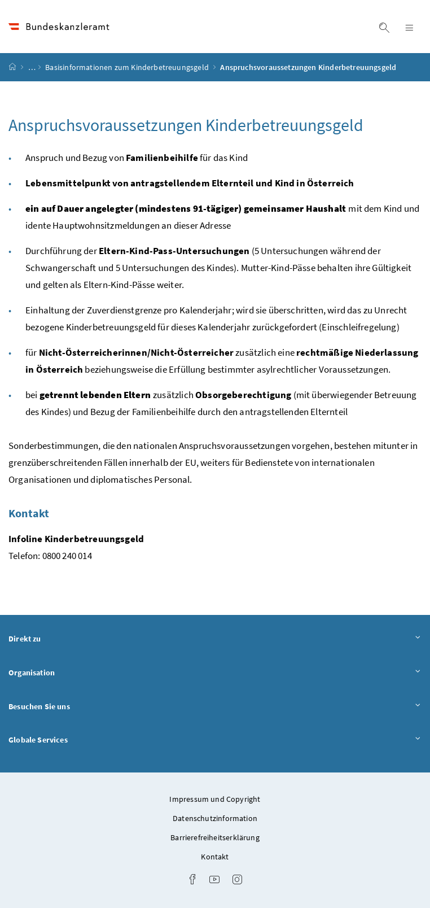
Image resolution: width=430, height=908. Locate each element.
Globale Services (215, 740)
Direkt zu (215, 639)
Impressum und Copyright (214, 799)
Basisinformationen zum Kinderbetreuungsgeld (127, 67)
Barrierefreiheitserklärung (215, 837)
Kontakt (215, 857)
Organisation (215, 673)
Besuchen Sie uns (215, 707)
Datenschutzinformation (215, 818)
